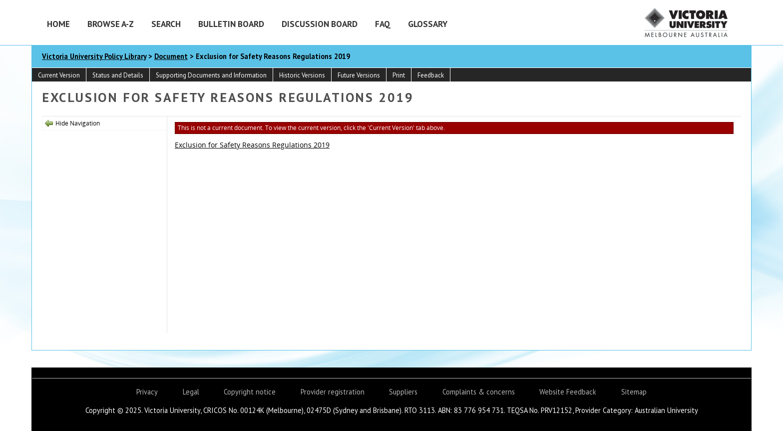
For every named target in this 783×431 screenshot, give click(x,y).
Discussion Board (320, 24)
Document (171, 56)
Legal (191, 391)
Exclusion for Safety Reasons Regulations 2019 (252, 145)
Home (58, 24)
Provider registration (333, 391)
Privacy (147, 391)
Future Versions (359, 75)
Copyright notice (250, 391)
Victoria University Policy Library (94, 56)
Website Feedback (567, 391)
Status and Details (117, 75)
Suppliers (403, 391)
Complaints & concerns (478, 391)
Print (398, 75)
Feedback (430, 75)
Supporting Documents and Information (211, 75)
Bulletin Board (231, 24)
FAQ (383, 24)
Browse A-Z (110, 24)
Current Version (59, 75)
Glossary (427, 24)
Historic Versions (302, 75)
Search (166, 24)
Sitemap (634, 391)
